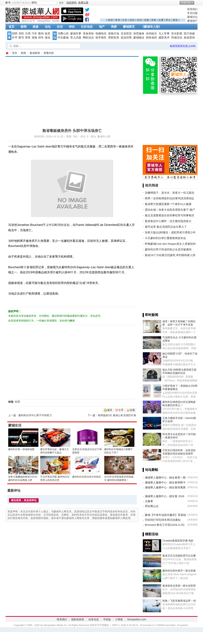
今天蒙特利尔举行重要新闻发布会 (165, 238)
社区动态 (87, 26)
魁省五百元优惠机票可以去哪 (179, 555)
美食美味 (88, 33)
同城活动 (176, 37)
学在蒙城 (63, 37)
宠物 (34, 37)
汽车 (34, 33)
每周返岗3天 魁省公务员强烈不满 (117, 415)
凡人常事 (164, 33)
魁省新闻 (35, 52)
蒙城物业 (138, 37)
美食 (153, 20)
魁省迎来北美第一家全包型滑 (179, 585)
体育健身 (138, 33)
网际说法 (88, 37)
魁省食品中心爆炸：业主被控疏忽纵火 (168, 221)
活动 (139, 20)
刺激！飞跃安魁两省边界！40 (179, 600)
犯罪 (17, 401)
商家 (114, 26)
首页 (11, 26)
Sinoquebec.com (136, 619)
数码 (41, 33)
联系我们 (192, 9)
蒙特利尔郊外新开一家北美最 (179, 570)
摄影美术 (164, 37)
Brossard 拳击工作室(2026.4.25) (164, 524)
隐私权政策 (77, 619)
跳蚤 (36, 26)
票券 (28, 37)
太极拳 (149, 501)
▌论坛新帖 (150, 470)
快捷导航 (186, 2)
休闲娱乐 (151, 33)
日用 (28, 33)
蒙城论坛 (192, 16)
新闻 (24, 26)
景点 (168, 20)
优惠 (146, 20)
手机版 (107, 619)
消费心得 (63, 33)
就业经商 (126, 37)
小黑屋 (119, 619)
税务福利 (151, 37)
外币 (14, 37)
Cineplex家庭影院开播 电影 (177, 540)
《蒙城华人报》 (151, 26)
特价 (72, 26)
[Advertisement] (143, 13)
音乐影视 (176, 33)
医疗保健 (189, 33)
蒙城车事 (75, 33)
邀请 (109, 410)
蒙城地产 (192, 20)
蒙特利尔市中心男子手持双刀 (35, 415)
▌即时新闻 (150, 315)
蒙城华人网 (6, 53)
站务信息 (94, 619)
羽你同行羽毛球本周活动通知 (163, 519)
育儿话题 (75, 37)
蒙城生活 (14, 425)
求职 (21, 33)
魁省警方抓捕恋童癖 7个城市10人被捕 (168, 204)
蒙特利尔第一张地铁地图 (21, 449)
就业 (132, 20)
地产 (102, 26)
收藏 (132, 410)
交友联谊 (126, 33)
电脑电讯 (100, 33)
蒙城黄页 (129, 26)
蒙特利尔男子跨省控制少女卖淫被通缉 (168, 249)
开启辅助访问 (197, 2)
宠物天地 (113, 33)
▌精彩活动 (150, 534)
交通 (160, 20)
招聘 (14, 33)
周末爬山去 (152, 506)
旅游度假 (189, 37)
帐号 (8, 2)
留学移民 (100, 37)
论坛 (48, 26)
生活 (60, 26)
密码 (34, 2)
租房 (110, 20)
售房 (117, 20)
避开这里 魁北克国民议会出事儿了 (166, 226)
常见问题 (192, 13)
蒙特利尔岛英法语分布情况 (86, 476)
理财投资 (113, 37)
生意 (124, 20)
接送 (175, 20)
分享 (120, 410)
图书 (21, 37)
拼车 (41, 37)
